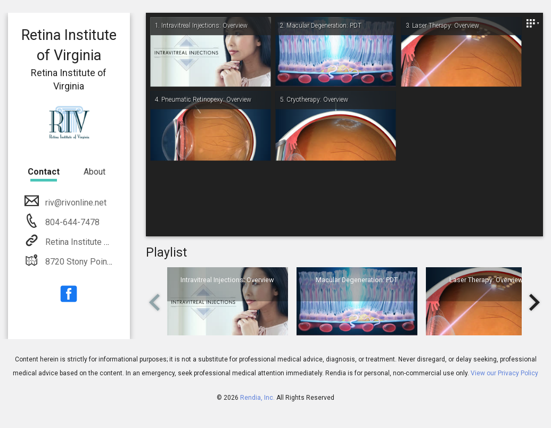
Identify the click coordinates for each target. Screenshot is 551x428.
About (94, 172)
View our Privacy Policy (504, 373)
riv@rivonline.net (74, 202)
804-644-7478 (71, 222)
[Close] (532, 23)
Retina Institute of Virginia (92, 242)
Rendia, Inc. (257, 397)
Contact (44, 172)
